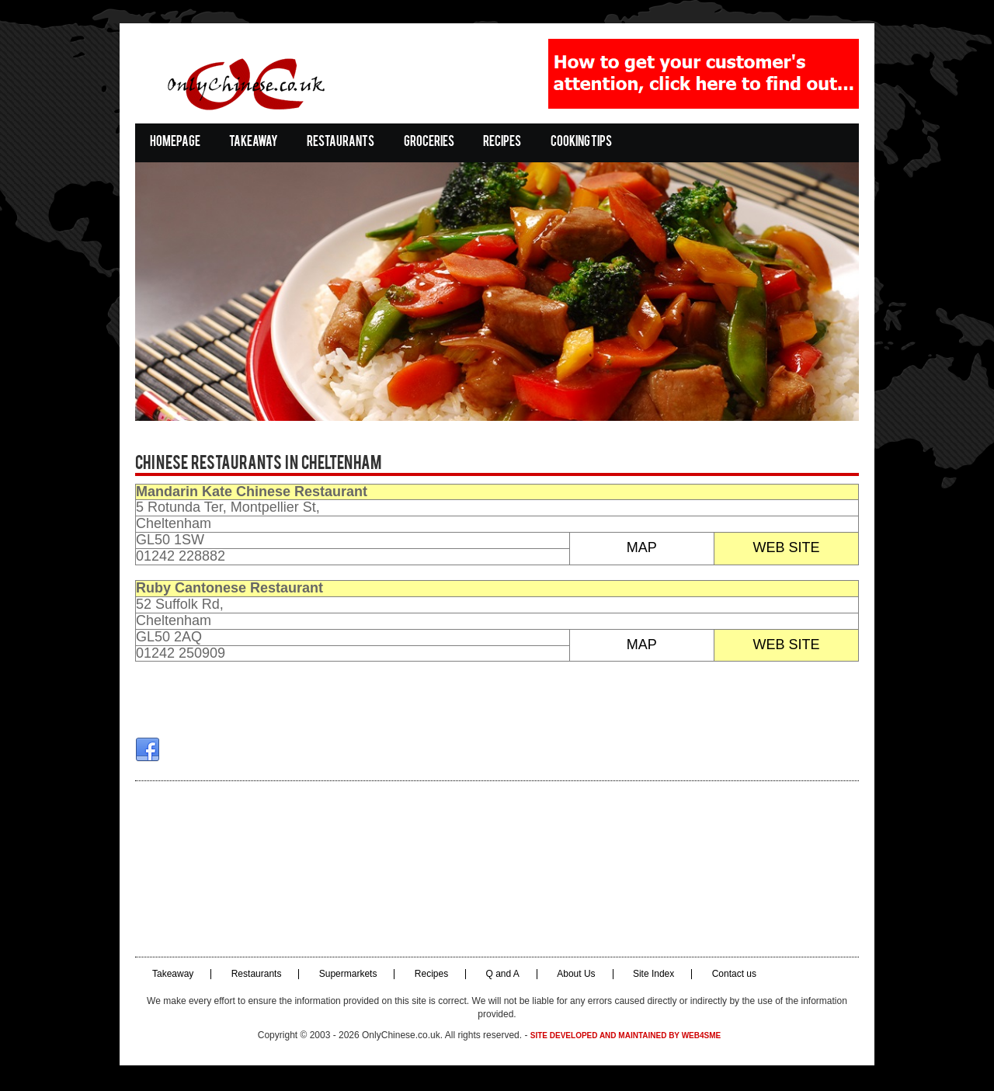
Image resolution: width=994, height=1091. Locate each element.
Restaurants (337, 142)
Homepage (172, 142)
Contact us (731, 976)
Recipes (499, 142)
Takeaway (250, 142)
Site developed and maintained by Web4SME (625, 1038)
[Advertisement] (497, 871)
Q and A (499, 976)
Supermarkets (345, 976)
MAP (642, 550)
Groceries (426, 142)
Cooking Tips (578, 142)
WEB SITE (789, 550)
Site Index (650, 976)
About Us (573, 976)
